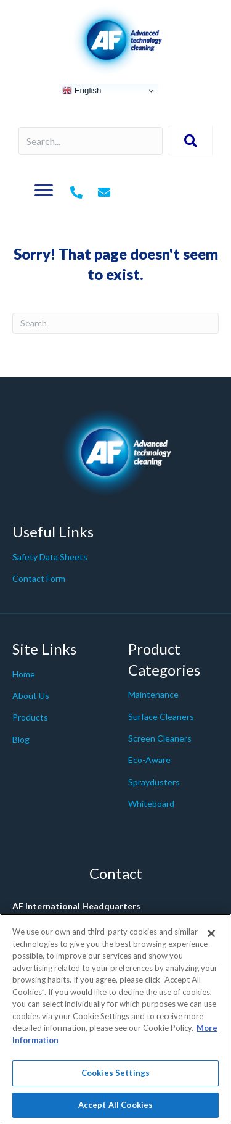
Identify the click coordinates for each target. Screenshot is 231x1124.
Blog (21, 739)
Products (30, 717)
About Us (30, 695)
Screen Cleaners (160, 738)
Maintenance (153, 694)
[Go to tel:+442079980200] (76, 193)
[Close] (211, 940)
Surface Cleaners (161, 716)
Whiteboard (151, 803)
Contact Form (38, 578)
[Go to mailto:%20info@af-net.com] (104, 193)
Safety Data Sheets (49, 557)
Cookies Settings (115, 1080)
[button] (191, 140)
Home (23, 674)
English (81, 91)
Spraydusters (154, 782)
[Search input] (90, 141)
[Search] (115, 323)
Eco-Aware (149, 759)
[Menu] (44, 190)
